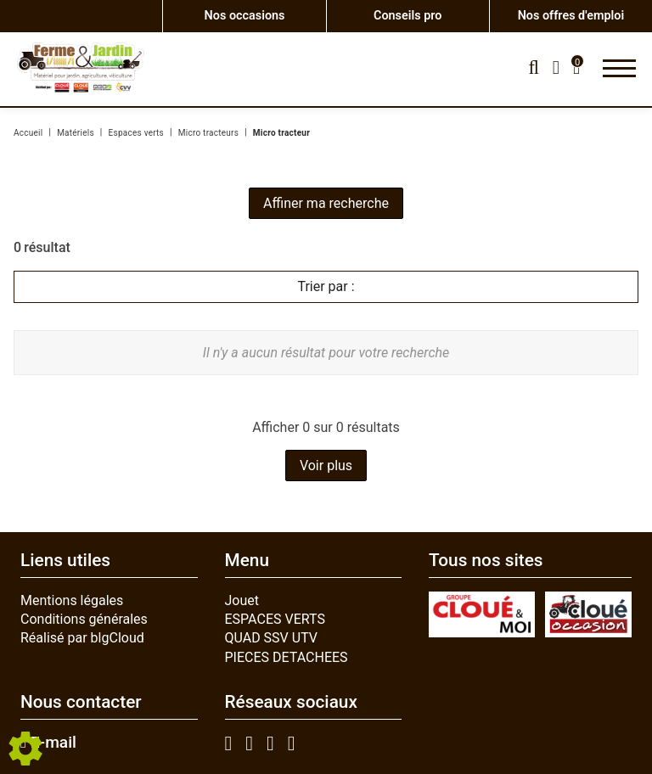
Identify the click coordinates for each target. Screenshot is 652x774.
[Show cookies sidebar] (25, 749)
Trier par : (325, 286)
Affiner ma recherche (326, 203)
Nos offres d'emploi (571, 15)
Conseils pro (407, 15)
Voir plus (326, 465)
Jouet (242, 600)
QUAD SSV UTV (271, 638)
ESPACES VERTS (275, 619)
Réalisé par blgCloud (82, 638)
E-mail (48, 742)
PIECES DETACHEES (286, 657)
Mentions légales (71, 600)
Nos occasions (245, 15)
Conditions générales (84, 619)
